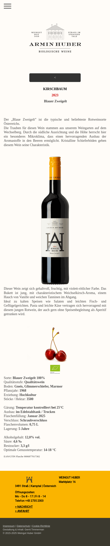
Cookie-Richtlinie (41, 526)
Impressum (9, 526)
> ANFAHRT (22, 511)
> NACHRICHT (24, 506)
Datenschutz (23, 526)
